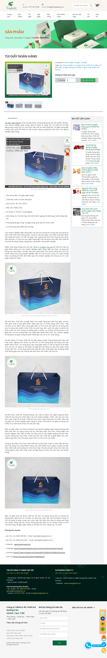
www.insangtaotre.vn (72, 583)
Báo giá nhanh (88, 80)
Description (12, 118)
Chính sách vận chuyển (15, 630)
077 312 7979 (34, 7)
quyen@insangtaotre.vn (15, 591)
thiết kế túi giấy (92, 65)
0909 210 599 (25, 589)
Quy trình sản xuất (13, 633)
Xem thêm (92, 140)
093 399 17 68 (98, 645)
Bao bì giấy (69, 62)
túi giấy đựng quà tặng (72, 67)
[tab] (12, 118)
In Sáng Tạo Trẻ (46, 247)
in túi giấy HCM (79, 65)
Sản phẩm (19, 38)
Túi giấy (27, 38)
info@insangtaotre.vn (55, 7)
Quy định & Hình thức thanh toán (19, 636)
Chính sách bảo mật (14, 638)
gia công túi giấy (66, 65)
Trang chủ (9, 38)
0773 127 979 (19, 593)
